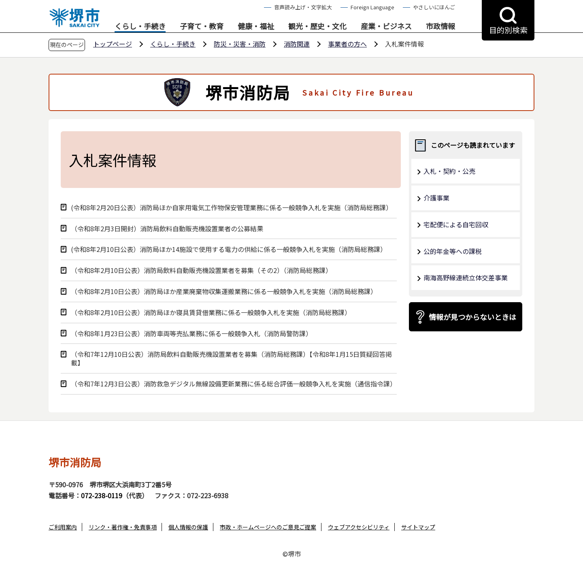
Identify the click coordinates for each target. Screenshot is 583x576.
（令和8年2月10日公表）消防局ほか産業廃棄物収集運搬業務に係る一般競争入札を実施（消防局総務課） (224, 291)
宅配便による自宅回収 (455, 224)
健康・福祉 (256, 26)
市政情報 (440, 26)
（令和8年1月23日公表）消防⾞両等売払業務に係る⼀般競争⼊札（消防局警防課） (191, 333)
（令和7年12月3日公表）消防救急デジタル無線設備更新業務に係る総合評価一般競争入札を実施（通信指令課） (233, 384)
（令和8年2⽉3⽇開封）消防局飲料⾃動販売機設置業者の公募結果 (167, 228)
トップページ (112, 44)
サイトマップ (418, 527)
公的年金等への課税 (452, 251)
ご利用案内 (63, 527)
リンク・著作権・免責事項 (123, 527)
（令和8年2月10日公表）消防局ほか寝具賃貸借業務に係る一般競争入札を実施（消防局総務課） (211, 312)
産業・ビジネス (386, 26)
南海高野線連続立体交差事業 (465, 277)
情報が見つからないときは (472, 316)
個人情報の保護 (188, 527)
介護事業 (436, 198)
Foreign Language (372, 7)
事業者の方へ (347, 44)
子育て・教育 (201, 26)
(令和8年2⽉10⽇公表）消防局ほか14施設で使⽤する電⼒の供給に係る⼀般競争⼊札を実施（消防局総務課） (229, 249)
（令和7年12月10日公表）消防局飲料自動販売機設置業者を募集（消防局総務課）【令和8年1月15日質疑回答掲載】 (231, 358)
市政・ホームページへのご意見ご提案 (268, 527)
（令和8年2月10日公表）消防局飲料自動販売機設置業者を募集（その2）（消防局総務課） (201, 270)
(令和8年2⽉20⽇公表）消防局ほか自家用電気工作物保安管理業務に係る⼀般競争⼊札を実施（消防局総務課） (231, 207)
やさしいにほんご (434, 7)
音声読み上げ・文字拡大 (303, 7)
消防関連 (297, 44)
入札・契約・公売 (449, 171)
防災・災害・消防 (240, 44)
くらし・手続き (140, 26)
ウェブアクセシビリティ (358, 527)
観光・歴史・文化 (317, 26)
